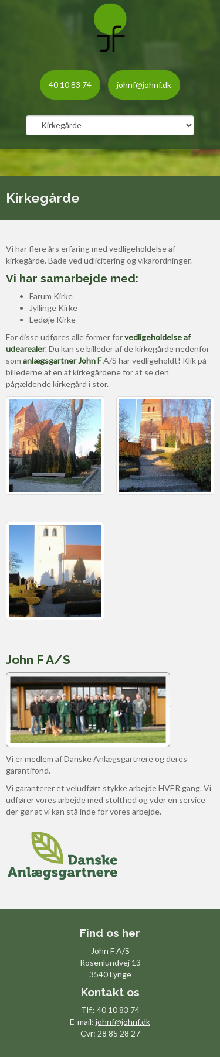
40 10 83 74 (70, 85)
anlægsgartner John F (62, 360)
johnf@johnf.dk (144, 85)
